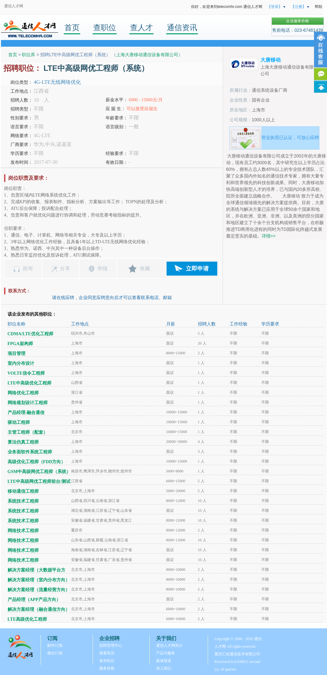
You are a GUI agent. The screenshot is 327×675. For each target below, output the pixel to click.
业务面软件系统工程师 (30, 452)
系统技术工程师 (23, 501)
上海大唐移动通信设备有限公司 (147, 54)
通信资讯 (182, 27)
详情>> (269, 235)
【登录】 (274, 6)
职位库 (28, 54)
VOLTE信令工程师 (26, 373)
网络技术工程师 (23, 530)
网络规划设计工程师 (28, 402)
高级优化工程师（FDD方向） (37, 461)
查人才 (141, 27)
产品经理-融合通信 (26, 412)
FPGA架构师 (20, 343)
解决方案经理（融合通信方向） (39, 609)
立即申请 (197, 268)
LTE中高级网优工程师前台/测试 (39, 481)
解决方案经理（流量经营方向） (39, 589)
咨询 (28, 268)
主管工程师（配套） (28, 432)
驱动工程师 (19, 422)
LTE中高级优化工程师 (30, 383)
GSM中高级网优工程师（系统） (39, 471)
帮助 (318, 6)
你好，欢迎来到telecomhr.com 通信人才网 (226, 6)
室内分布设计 (21, 363)
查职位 (104, 27)
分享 (65, 268)
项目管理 (16, 353)
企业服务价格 (297, 21)
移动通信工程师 (23, 491)
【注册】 (298, 6)
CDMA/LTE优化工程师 (30, 333)
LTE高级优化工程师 (27, 619)
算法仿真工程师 (23, 442)
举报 (102, 268)
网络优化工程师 (23, 393)
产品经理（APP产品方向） (34, 599)
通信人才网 (13, 6)
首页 (72, 27)
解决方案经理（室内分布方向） (39, 580)
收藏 (145, 268)
